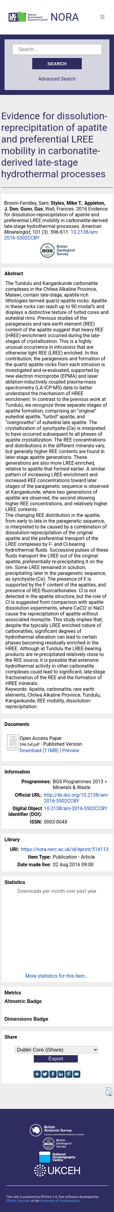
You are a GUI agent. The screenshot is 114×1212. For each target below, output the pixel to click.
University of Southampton (60, 1201)
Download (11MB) (39, 750)
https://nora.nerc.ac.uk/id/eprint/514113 (65, 849)
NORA (64, 17)
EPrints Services (18, 1201)
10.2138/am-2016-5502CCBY (75, 808)
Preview (70, 750)
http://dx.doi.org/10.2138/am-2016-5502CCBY (76, 798)
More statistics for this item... (57, 976)
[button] (108, 1091)
